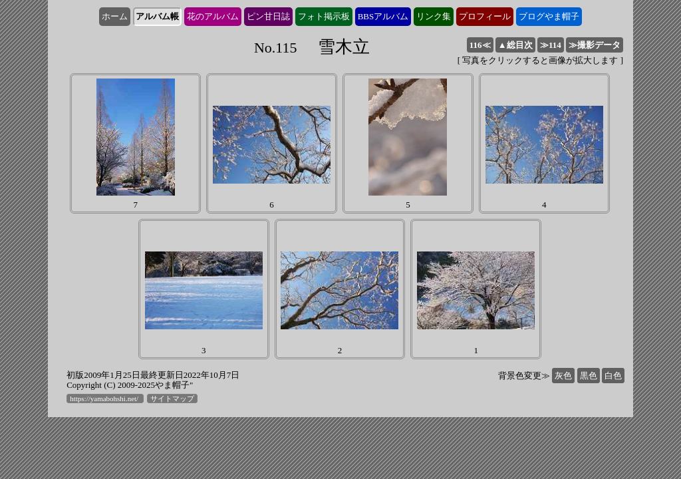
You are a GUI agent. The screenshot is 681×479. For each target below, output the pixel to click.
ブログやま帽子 (549, 16)
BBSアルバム (383, 16)
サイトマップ (172, 398)
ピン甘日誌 (268, 16)
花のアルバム (213, 16)
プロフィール (485, 16)
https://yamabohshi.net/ (105, 398)
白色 (613, 376)
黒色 (588, 376)
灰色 (563, 376)
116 (480, 45)
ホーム (115, 16)
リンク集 (433, 16)
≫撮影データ (594, 45)
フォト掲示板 (324, 16)
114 (550, 45)
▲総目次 (515, 45)
